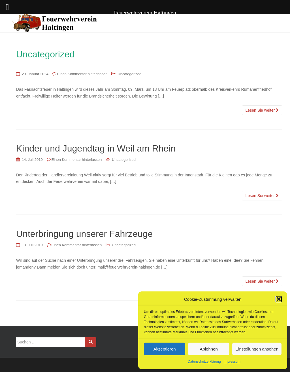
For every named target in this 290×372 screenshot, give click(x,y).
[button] (279, 299)
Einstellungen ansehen (256, 349)
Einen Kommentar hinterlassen (82, 74)
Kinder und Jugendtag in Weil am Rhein (96, 148)
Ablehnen (209, 349)
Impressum (232, 362)
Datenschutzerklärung (204, 362)
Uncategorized (129, 74)
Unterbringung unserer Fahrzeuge (84, 234)
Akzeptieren (164, 349)
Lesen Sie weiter (262, 110)
